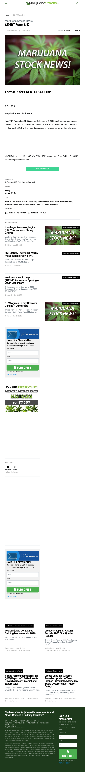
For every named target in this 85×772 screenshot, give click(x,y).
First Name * (11, 348)
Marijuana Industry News (63, 202)
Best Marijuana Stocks (13, 202)
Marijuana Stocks (11, 204)
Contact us (9, 725)
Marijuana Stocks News (19, 20)
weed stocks (54, 204)
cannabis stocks (43, 202)
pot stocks (44, 204)
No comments (12, 31)
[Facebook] (8, 469)
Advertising (44, 723)
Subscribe (22, 367)
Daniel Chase (9, 648)
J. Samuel (8, 295)
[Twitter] (14, 469)
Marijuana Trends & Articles (23, 626)
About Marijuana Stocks (30, 721)
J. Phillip (7, 191)
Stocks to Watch (11, 721)
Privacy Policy (12, 374)
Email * (9, 356)
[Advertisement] (21, 438)
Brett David (8, 698)
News (38, 204)
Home (7, 15)
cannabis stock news (29, 202)
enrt (52, 202)
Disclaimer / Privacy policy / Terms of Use (21, 723)
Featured (9, 626)
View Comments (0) (42, 168)
